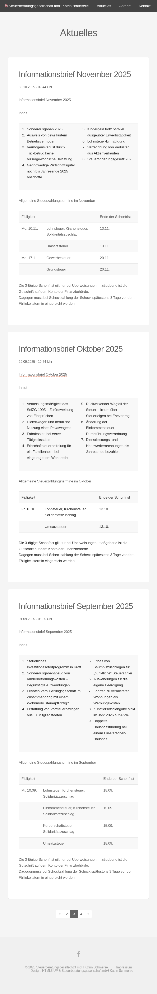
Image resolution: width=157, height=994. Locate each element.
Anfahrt (124, 6)
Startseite (81, 6)
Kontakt (145, 6)
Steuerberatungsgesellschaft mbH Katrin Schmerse (48, 6)
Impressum (124, 967)
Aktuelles (104, 6)
